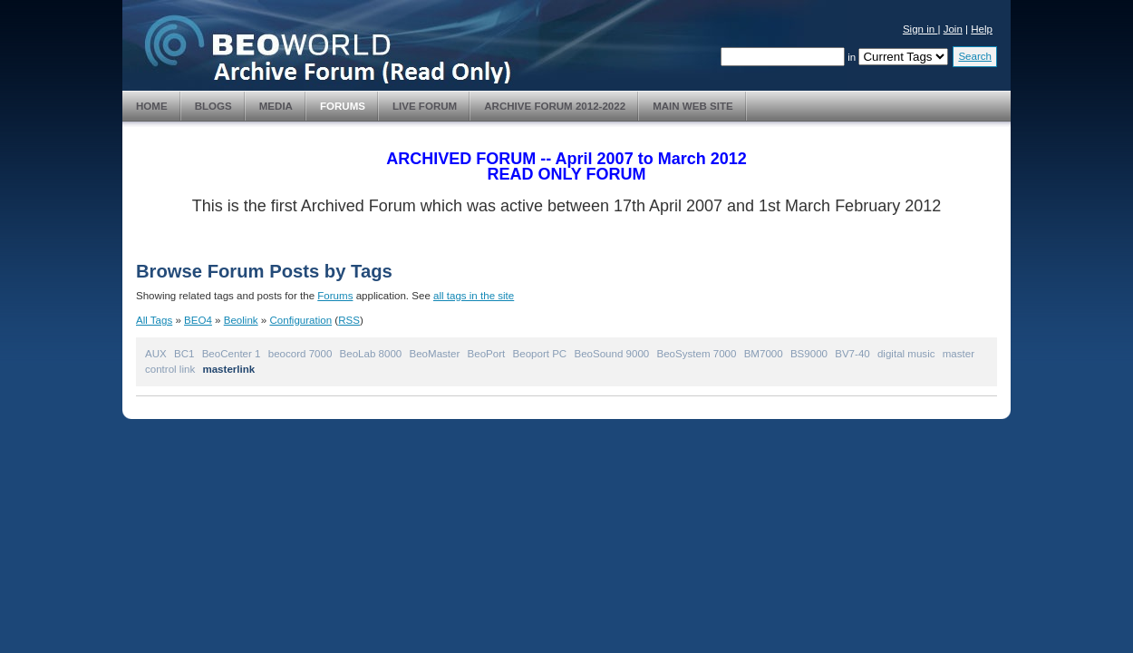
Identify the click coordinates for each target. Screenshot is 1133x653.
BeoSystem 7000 (697, 353)
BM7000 (763, 353)
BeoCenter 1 (231, 353)
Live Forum (424, 106)
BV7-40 (852, 353)
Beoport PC (540, 353)
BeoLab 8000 (371, 353)
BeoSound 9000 (611, 353)
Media (276, 106)
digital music (906, 353)
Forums (342, 106)
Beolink (241, 320)
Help (982, 29)
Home (152, 106)
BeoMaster (435, 353)
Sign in (920, 29)
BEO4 (198, 320)
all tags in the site (473, 295)
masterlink (228, 369)
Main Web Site (693, 106)
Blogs (213, 106)
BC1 (184, 353)
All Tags (154, 320)
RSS (349, 320)
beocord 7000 (300, 353)
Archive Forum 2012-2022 (554, 106)
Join (953, 29)
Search (975, 56)
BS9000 (809, 353)
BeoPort (487, 353)
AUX (156, 353)
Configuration (300, 320)
